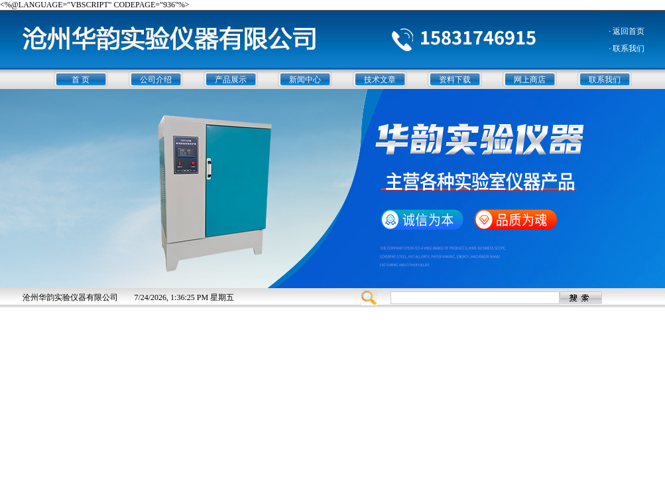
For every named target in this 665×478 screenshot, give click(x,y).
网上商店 (530, 79)
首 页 (81, 79)
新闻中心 (305, 79)
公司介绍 (156, 79)
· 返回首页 (626, 31)
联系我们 (605, 79)
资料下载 (455, 79)
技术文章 (380, 79)
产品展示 (231, 79)
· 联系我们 (626, 48)
